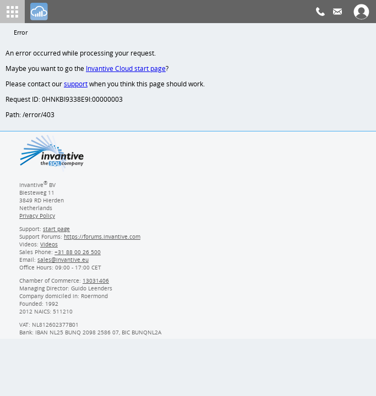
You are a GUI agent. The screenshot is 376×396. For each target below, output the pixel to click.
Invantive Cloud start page (127, 69)
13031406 (96, 284)
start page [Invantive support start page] (56, 232)
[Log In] (39, 11)
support (76, 85)
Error (21, 33)
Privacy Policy (37, 219)
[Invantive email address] (61, 263)
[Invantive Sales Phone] (76, 255)
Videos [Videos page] (48, 247)
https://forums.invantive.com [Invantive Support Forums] (102, 240)
